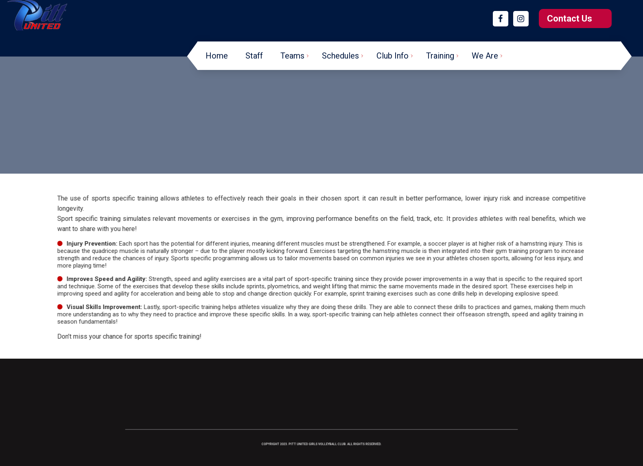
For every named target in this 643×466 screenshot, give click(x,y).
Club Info (392, 56)
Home (217, 56)
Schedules (340, 56)
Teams (292, 56)
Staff (254, 56)
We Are (485, 56)
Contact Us (569, 18)
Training (440, 56)
